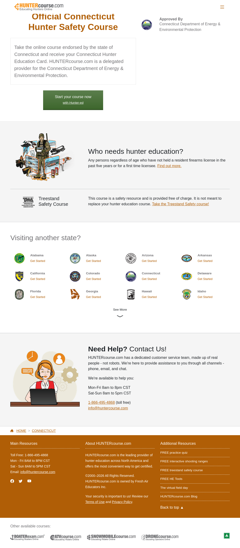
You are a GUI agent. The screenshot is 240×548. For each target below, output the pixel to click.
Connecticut (44, 431)
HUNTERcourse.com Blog (178, 496)
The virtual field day (174, 487)
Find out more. (169, 166)
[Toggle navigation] (222, 7)
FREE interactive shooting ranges (184, 461)
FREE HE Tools (171, 479)
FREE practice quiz (174, 452)
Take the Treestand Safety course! (180, 204)
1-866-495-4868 (101, 403)
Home (21, 431)
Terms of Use (95, 502)
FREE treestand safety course (181, 470)
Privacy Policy (122, 502)
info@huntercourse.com (108, 408)
